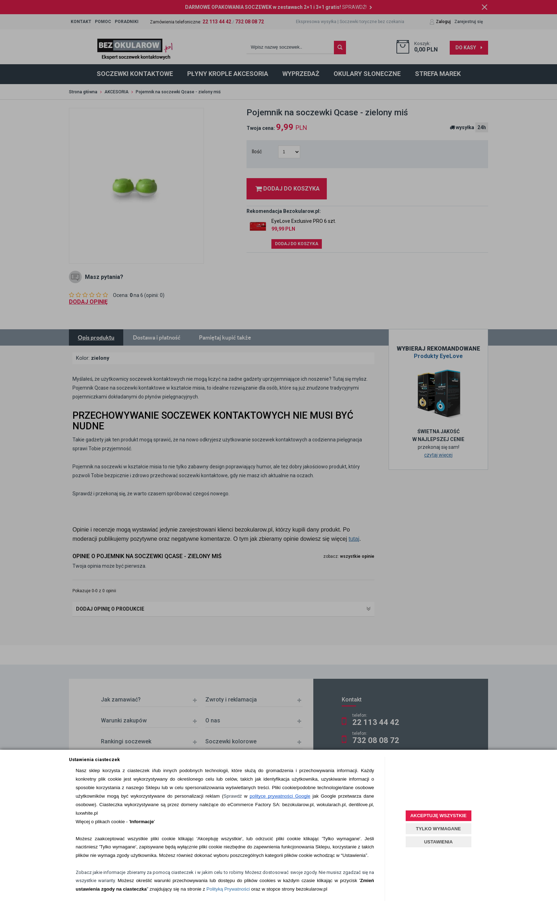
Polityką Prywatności (228, 889)
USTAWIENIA (438, 841)
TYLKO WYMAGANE (438, 828)
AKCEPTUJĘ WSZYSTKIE (438, 815)
